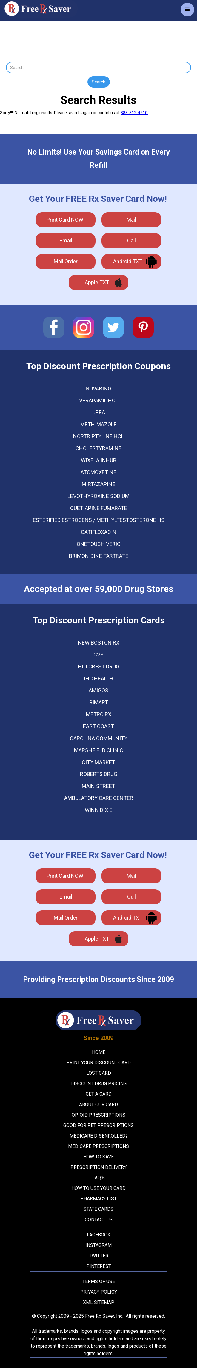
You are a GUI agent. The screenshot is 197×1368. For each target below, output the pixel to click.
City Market (98, 762)
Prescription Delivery (98, 1167)
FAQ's (98, 1178)
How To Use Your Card (98, 1188)
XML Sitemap (98, 1302)
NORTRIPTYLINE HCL (98, 436)
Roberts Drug (98, 774)
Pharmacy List (98, 1198)
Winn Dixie (99, 810)
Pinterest (98, 1266)
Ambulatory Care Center (98, 798)
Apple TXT (97, 282)
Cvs (98, 655)
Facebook (98, 1235)
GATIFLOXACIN (98, 532)
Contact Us (99, 1219)
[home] (39, 9)
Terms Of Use (98, 1281)
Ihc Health (98, 679)
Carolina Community (98, 738)
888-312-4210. (134, 112)
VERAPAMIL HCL (98, 401)
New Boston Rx (98, 643)
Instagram (98, 1245)
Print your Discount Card (98, 1062)
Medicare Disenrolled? (99, 1136)
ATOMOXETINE (98, 472)
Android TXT (127, 261)
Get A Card (99, 1094)
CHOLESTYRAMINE (98, 448)
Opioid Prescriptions (98, 1115)
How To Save (98, 1157)
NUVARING (98, 389)
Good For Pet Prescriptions (98, 1125)
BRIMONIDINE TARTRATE (98, 556)
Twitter (98, 1256)
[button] (187, 9)
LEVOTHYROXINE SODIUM (98, 496)
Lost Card (98, 1073)
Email (65, 240)
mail (131, 219)
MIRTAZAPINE (98, 484)
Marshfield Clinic (98, 750)
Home (98, 1052)
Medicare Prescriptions (98, 1146)
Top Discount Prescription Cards (98, 620)
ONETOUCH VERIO (99, 544)
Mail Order (66, 261)
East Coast (98, 726)
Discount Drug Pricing (98, 1083)
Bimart (98, 703)
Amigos (98, 691)
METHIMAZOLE (98, 425)
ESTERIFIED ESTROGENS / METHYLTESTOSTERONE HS (98, 520)
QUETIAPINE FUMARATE (98, 508)
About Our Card (98, 1104)
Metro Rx (98, 714)
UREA (98, 413)
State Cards (98, 1209)
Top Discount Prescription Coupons (98, 366)
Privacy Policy (98, 1292)
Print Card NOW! (66, 219)
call (131, 240)
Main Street (98, 786)
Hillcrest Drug (98, 667)
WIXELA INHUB (98, 460)
